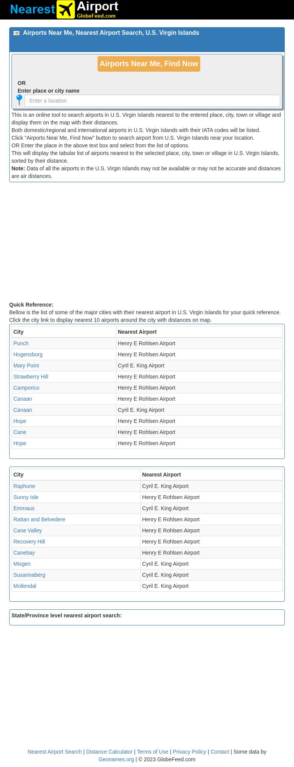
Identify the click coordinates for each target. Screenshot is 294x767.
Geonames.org (116, 759)
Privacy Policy (190, 752)
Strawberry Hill (30, 377)
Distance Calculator (109, 752)
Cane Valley (27, 530)
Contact (220, 752)
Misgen (22, 564)
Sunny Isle (25, 497)
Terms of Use (153, 752)
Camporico (26, 388)
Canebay (24, 553)
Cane (19, 432)
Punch (21, 343)
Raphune (24, 486)
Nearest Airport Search (55, 752)
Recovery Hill (29, 542)
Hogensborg (27, 354)
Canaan (22, 399)
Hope (19, 421)
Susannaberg (29, 575)
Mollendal (24, 586)
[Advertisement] (147, 243)
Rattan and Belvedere (39, 519)
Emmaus (23, 508)
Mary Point (26, 365)
